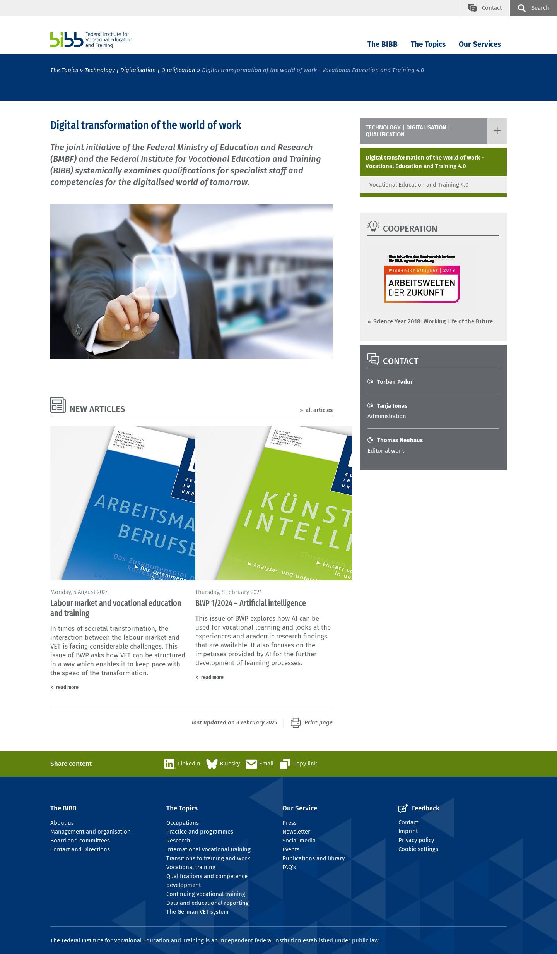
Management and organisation (90, 831)
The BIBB (382, 44)
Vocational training (190, 867)
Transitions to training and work (208, 858)
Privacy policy (416, 840)
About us (62, 822)
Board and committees (80, 840)
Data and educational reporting (207, 902)
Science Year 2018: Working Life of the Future (433, 321)
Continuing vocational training (205, 894)
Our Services (480, 44)
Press (289, 822)
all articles (319, 410)
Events (290, 849)
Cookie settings (418, 849)
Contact (408, 822)
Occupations (182, 822)
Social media (299, 840)
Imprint (408, 831)
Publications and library (313, 858)
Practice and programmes (199, 831)
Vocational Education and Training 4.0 (418, 184)
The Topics (428, 44)
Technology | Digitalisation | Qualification (140, 70)
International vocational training (208, 849)
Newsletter (296, 831)
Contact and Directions (80, 849)
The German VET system (197, 911)
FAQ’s (289, 867)
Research (178, 840)
